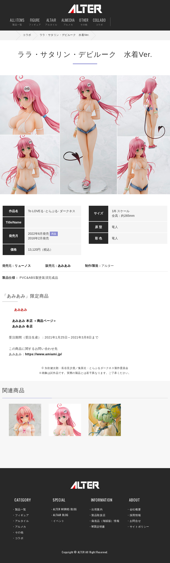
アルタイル (22, 521)
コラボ (27, 35)
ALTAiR (51, 21)
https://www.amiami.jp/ (43, 354)
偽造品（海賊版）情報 (105, 521)
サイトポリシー (139, 526)
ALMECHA (68, 21)
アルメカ (20, 526)
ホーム (13, 35)
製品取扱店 (98, 515)
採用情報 (135, 515)
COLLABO (99, 21)
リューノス (23, 265)
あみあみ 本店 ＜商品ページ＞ (34, 321)
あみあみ (64, 265)
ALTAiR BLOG (60, 515)
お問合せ (135, 521)
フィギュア (22, 515)
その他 (19, 532)
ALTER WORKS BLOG (65, 509)
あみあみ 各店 (22, 326)
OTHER (84, 21)
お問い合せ (147, 22)
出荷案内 (133, 22)
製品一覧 (20, 509)
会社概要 (135, 509)
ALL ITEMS (17, 21)
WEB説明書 (98, 526)
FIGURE (35, 21)
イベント (58, 521)
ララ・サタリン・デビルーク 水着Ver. (64, 35)
